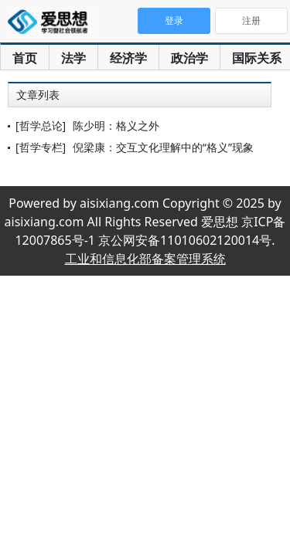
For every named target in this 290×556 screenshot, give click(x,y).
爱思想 (52, 23)
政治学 (189, 57)
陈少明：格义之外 (116, 125)
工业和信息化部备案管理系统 (145, 258)
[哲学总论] (40, 125)
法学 (73, 57)
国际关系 (256, 57)
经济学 (128, 57)
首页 (24, 57)
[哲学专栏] (40, 147)
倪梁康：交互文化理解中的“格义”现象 (163, 147)
